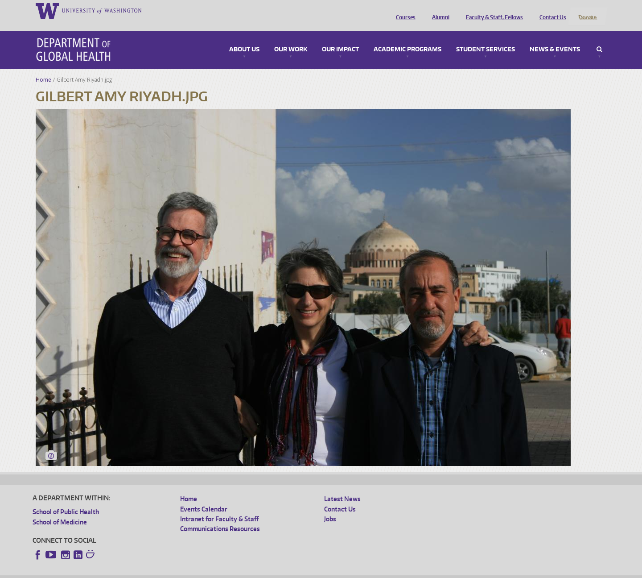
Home (43, 67)
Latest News (342, 487)
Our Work (290, 37)
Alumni (438, 10)
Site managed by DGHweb (240, 571)
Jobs (330, 507)
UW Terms (186, 571)
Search (599, 37)
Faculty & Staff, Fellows (492, 10)
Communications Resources (220, 517)
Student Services (485, 37)
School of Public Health (66, 500)
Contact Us (550, 10)
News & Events (555, 37)
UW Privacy (150, 571)
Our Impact (340, 37)
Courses (403, 10)
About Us (244, 37)
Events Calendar (203, 497)
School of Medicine (60, 510)
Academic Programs (407, 37)
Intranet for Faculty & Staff (219, 507)
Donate (587, 10)
